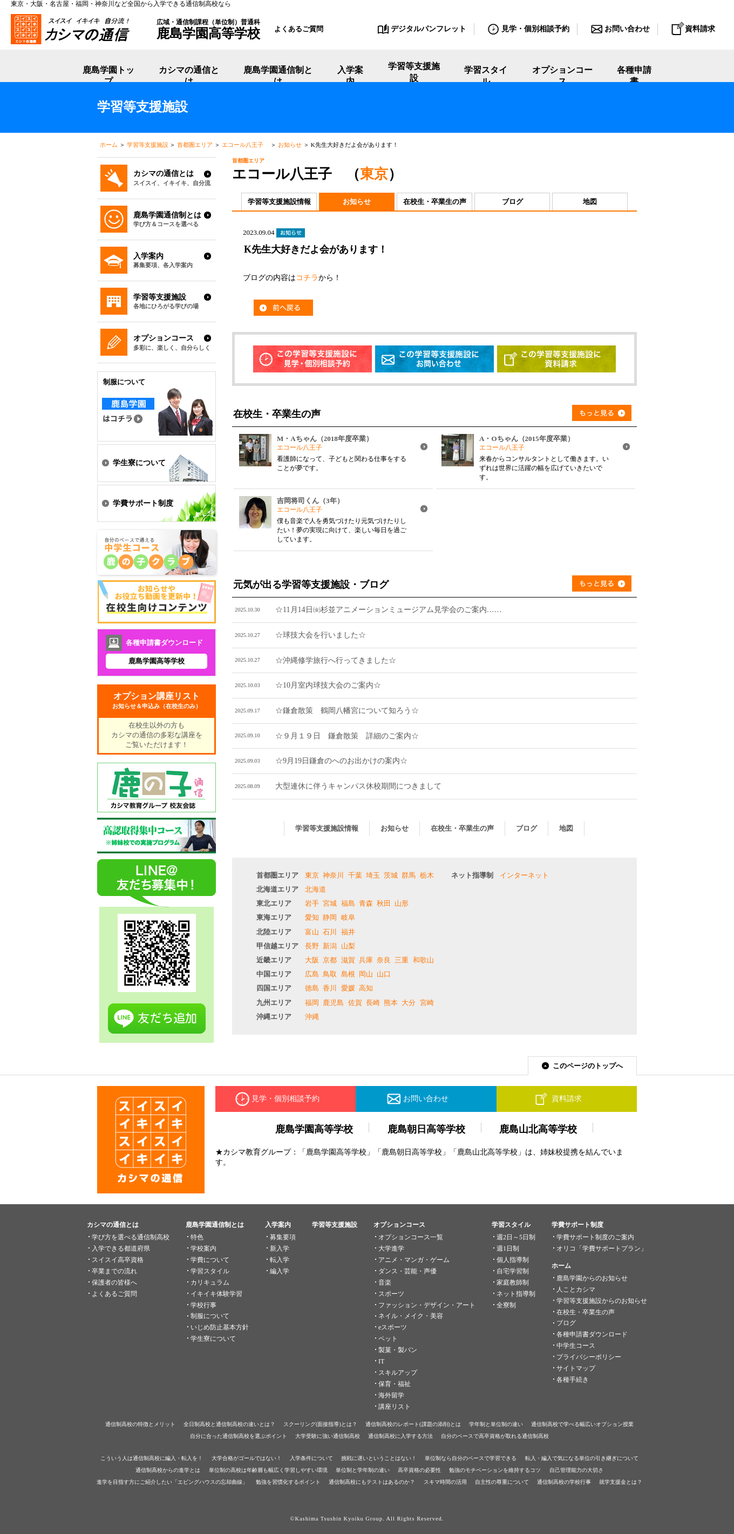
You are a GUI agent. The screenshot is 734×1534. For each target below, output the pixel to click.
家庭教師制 (513, 1282)
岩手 (312, 903)
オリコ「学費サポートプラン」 (601, 1248)
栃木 (427, 875)
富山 (312, 932)
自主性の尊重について (502, 1482)
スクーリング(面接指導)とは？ (320, 1424)
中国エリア (273, 974)
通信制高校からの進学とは (167, 1470)
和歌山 (423, 960)
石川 (330, 932)
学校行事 (203, 1305)
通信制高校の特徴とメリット (140, 1424)
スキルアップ (397, 1372)
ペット (388, 1338)
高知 (366, 988)
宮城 (330, 903)
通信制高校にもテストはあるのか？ (372, 1482)
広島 (312, 974)
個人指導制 (513, 1260)
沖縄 (312, 1017)
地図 (590, 202)
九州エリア (273, 1003)
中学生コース (575, 1345)
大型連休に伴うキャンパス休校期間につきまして (358, 786)
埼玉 (373, 875)
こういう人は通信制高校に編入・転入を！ (151, 1458)
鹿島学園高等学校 (156, 661)
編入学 (279, 1271)
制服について (210, 1316)
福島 (348, 903)
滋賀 (348, 960)
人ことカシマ (575, 1289)
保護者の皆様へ (114, 1282)
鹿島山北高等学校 (538, 1129)
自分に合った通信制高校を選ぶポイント (238, 1436)
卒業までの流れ (114, 1271)
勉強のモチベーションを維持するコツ (495, 1470)
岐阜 (348, 917)
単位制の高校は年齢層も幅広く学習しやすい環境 (268, 1470)
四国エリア (273, 988)
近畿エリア (273, 960)
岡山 (366, 974)
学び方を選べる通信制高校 (130, 1237)
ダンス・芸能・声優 (407, 1271)
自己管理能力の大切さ (576, 1470)
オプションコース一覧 (410, 1237)
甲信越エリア (277, 946)
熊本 (391, 1003)
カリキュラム (210, 1282)
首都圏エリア (195, 144)
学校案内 (203, 1248)
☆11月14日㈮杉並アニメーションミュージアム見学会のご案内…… (388, 609)
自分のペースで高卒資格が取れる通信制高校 (495, 1436)
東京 (374, 174)
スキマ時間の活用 (445, 1482)
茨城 (391, 875)
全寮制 (506, 1305)
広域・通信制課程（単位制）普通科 (208, 29)
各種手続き (572, 1379)
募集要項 (283, 1237)
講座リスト (394, 1406)
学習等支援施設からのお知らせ (601, 1301)
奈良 (384, 960)
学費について (210, 1260)
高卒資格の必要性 (419, 1470)
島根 (348, 974)
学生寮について (213, 1338)
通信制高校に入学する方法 (400, 1436)
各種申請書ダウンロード (592, 1334)
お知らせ (290, 144)
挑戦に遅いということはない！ (379, 1458)
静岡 (330, 917)
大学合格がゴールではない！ (247, 1458)
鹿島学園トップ (108, 75)
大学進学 (391, 1248)
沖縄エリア (273, 1017)
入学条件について (311, 1458)
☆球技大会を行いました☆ (320, 634)
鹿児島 (333, 1003)
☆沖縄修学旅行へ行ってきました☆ (335, 660)
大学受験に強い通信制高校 (327, 1436)
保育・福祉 (394, 1384)
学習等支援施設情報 (279, 202)
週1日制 (508, 1248)
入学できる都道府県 (121, 1248)
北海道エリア (277, 889)
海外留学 (391, 1395)
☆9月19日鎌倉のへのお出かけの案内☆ (341, 760)
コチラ (307, 277)
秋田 (384, 903)
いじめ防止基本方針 (220, 1327)
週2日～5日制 (516, 1237)
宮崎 (427, 1003)
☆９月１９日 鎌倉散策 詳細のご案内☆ (347, 735)
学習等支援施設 (414, 76)
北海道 (315, 889)
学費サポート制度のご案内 (595, 1237)
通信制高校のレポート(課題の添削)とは (413, 1424)
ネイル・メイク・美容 (410, 1316)
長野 (312, 946)
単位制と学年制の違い (363, 1470)
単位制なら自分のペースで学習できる (470, 1458)
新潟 (330, 946)
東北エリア (273, 903)
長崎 (373, 1003)
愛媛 (348, 988)
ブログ (512, 202)
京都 (330, 960)
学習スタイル (485, 75)
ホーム (109, 144)
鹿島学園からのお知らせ (592, 1278)
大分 (409, 1003)
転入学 (279, 1260)
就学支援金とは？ (620, 1482)
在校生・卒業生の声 (434, 202)
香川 (330, 988)
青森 (366, 903)
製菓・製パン (397, 1350)
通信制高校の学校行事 (564, 1482)
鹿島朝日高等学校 (426, 1129)
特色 (197, 1237)
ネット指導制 (472, 875)
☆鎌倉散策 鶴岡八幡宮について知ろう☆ (347, 710)
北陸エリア (273, 932)
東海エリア (273, 917)
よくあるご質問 (298, 29)
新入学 (279, 1248)
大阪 (312, 960)
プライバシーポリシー (588, 1357)
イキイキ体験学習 (216, 1294)
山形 (402, 903)
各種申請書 (634, 75)
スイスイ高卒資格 (118, 1260)
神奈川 (333, 875)
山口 (384, 974)
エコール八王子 (245, 144)
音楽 (384, 1282)
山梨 (348, 946)
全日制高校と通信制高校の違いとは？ (229, 1424)
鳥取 (330, 974)
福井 (348, 932)
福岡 (312, 1003)
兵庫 (366, 960)
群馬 (409, 875)
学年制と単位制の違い (496, 1424)
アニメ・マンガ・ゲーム (414, 1260)
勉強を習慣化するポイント (288, 1482)
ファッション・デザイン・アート (426, 1305)
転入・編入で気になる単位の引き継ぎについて (581, 1458)
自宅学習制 (513, 1271)
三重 (402, 960)
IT (381, 1361)
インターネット (524, 875)
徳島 (312, 988)
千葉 (355, 875)
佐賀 (355, 1003)
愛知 (312, 917)
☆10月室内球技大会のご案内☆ (328, 685)
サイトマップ (575, 1368)
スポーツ (391, 1294)
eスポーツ (392, 1327)
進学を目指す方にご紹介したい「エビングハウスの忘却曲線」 (172, 1482)
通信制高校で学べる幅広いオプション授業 (582, 1424)
